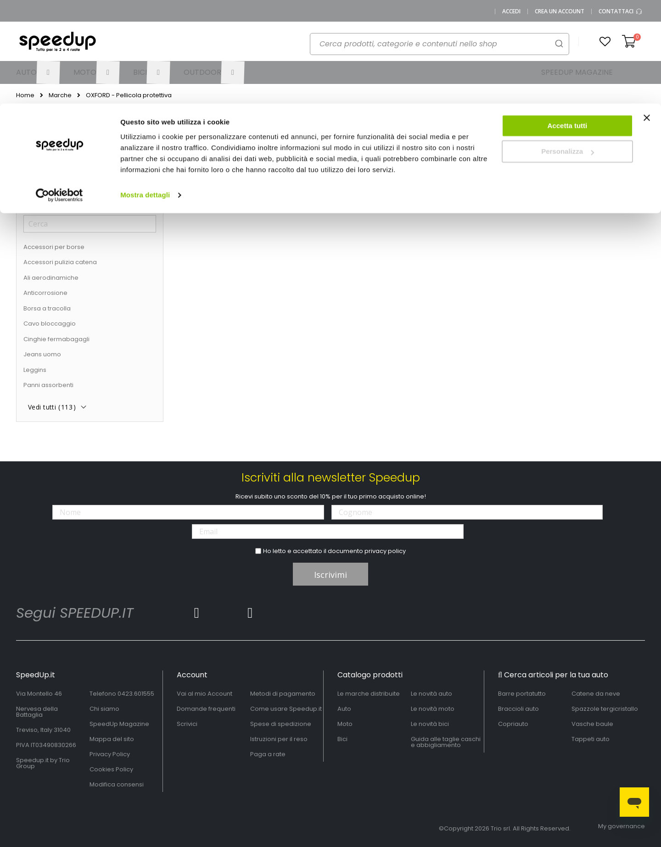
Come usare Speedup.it (286, 708)
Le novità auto (431, 693)
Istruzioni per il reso (279, 739)
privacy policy (385, 551)
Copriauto (513, 724)
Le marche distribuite (368, 693)
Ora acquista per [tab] (54, 132)
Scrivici (187, 724)
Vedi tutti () (52, 407)
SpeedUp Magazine (119, 724)
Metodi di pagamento (282, 693)
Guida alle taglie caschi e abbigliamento (446, 742)
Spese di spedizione (280, 724)
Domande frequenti (206, 708)
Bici (342, 739)
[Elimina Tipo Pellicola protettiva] (153, 152)
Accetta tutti (568, 22)
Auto (344, 708)
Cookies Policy (111, 769)
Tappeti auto (590, 739)
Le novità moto (432, 708)
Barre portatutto (522, 693)
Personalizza (567, 48)
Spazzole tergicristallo (604, 708)
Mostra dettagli (145, 91)
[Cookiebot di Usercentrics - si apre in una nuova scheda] (59, 92)
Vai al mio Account (204, 693)
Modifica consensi (117, 784)
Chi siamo (104, 708)
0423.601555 (136, 693)
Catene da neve (595, 693)
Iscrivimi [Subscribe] (330, 574)
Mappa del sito (112, 739)
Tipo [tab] (30, 198)
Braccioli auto (518, 708)
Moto (345, 724)
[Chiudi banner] (647, 18)
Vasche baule (592, 724)
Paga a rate (268, 754)
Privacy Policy (110, 754)
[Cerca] (89, 224)
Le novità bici (430, 724)
